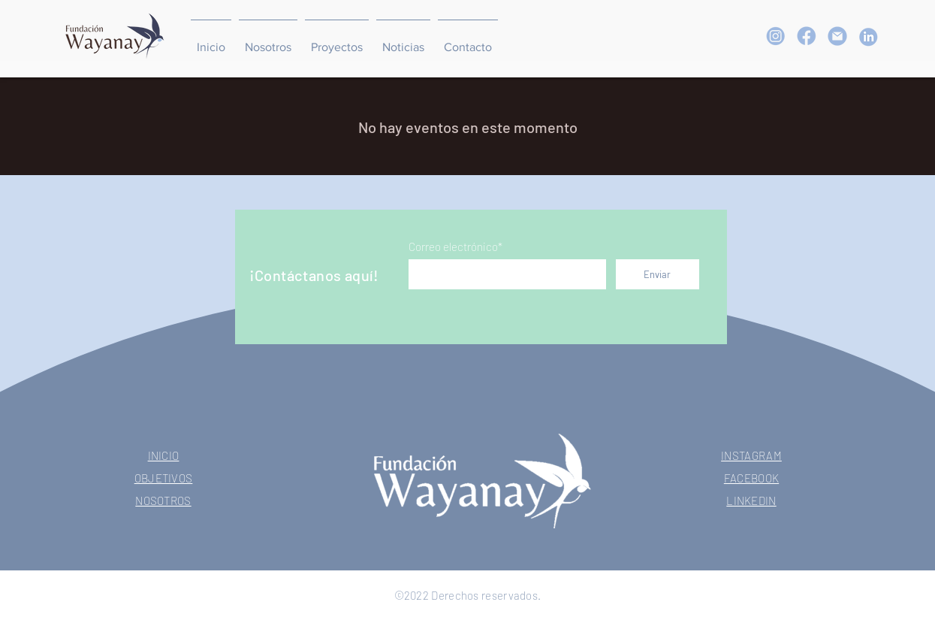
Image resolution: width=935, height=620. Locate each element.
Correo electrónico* (455, 247)
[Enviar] (657, 274)
